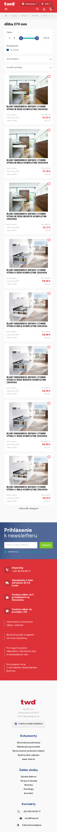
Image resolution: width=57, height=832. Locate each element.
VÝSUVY (24, 16)
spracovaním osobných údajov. (32, 552)
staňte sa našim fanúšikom (28, 723)
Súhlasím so (27, 552)
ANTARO (35, 16)
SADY (45, 16)
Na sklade (14, 50)
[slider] (21, 38)
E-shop (14, 16)
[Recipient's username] (20, 545)
